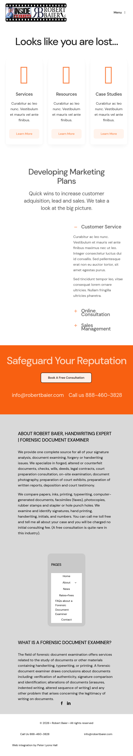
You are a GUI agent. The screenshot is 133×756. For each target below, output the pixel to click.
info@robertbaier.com (98, 734)
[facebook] (62, 703)
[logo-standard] (36, 4)
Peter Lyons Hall (47, 745)
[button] (98, 226)
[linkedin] (68, 703)
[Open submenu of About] (75, 582)
